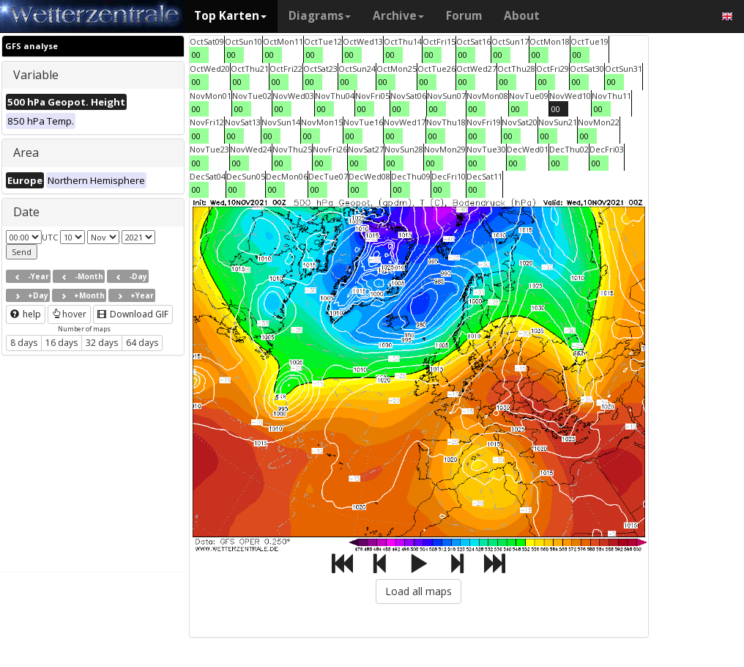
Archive (398, 15)
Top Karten (230, 15)
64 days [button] (142, 342)
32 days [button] (102, 342)
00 (196, 54)
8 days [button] (23, 342)
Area (26, 152)
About (522, 15)
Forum (464, 15)
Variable (36, 75)
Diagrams (320, 15)
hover (69, 314)
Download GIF (132, 314)
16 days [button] (61, 342)
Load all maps (418, 591)
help (25, 314)
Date (26, 212)
